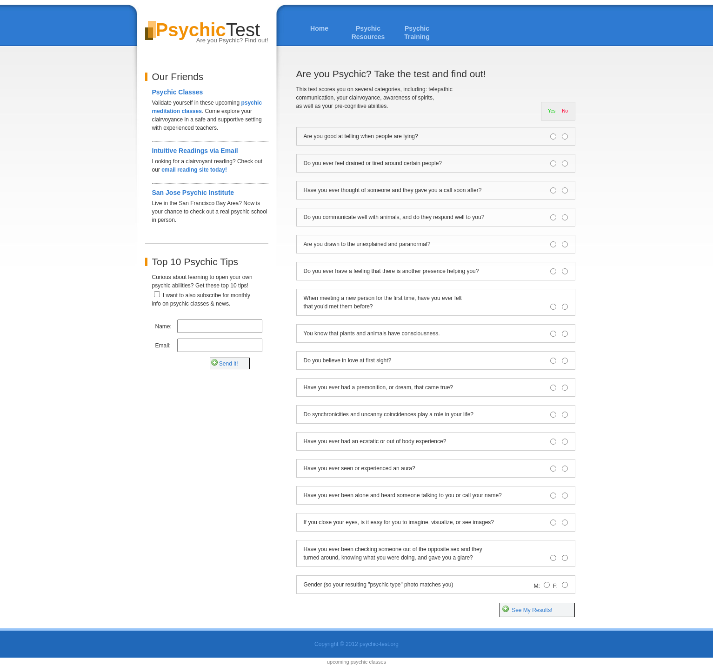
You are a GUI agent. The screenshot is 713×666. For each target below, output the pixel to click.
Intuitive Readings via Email (195, 150)
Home (319, 28)
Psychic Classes (177, 92)
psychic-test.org (379, 644)
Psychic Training (416, 32)
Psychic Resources (368, 32)
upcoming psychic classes (356, 662)
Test (206, 32)
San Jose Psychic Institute (193, 192)
